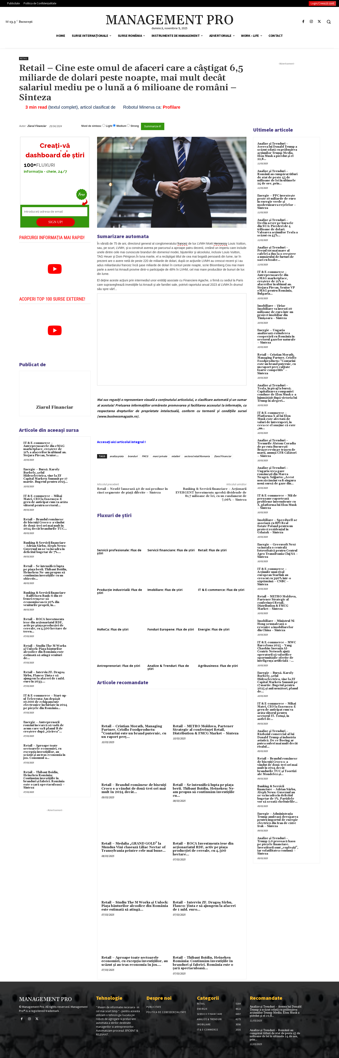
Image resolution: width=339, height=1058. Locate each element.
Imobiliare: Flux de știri (164, 590)
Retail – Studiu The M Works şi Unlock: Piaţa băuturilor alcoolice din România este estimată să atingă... (134, 906)
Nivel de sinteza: (91, 125)
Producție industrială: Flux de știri (119, 591)
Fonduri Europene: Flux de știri (170, 629)
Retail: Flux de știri (212, 550)
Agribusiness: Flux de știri (218, 666)
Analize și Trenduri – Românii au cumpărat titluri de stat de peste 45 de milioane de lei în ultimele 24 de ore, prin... (277, 177)
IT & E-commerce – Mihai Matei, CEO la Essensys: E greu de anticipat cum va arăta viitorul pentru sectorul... (45, 500)
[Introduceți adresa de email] (54, 211)
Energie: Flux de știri (213, 629)
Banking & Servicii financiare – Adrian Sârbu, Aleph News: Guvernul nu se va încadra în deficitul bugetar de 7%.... (44, 547)
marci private (160, 456)
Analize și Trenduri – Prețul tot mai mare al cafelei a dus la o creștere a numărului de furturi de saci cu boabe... (276, 254)
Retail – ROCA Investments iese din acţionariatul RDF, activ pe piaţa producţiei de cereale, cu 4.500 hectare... (203, 849)
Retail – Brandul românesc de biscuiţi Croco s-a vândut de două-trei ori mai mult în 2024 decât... (133, 788)
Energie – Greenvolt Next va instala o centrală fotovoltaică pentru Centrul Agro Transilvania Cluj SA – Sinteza (277, 551)
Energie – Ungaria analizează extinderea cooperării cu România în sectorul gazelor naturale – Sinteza (276, 336)
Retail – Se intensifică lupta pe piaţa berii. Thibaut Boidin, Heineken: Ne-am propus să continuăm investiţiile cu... (204, 790)
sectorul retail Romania (197, 456)
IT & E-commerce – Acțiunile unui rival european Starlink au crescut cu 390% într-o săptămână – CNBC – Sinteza (274, 576)
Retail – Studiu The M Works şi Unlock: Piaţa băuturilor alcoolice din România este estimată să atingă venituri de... (44, 652)
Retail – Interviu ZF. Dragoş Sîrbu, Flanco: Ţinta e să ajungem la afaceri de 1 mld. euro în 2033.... (44, 677)
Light (109, 125)
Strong (135, 125)
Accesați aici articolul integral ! (121, 442)
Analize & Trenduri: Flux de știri (168, 667)
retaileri (175, 456)
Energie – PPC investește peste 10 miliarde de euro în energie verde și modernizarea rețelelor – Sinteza (276, 202)
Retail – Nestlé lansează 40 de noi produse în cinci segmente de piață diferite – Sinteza (132, 490)
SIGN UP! (55, 222)
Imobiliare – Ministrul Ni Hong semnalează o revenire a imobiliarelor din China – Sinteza (275, 625)
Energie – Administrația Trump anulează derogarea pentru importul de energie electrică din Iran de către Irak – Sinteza (277, 820)
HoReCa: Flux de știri (112, 629)
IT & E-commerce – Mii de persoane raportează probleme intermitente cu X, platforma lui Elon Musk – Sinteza (277, 502)
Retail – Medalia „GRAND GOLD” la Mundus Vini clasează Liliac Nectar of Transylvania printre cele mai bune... (133, 847)
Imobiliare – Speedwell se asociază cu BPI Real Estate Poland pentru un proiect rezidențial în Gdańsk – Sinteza (277, 526)
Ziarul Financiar (36, 126)
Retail (23, 58)
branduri (133, 456)
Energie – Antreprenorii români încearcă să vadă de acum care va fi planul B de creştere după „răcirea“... (43, 727)
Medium (121, 125)
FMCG (145, 456)
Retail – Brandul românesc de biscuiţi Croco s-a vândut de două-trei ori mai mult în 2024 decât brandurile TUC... (45, 524)
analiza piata (116, 456)
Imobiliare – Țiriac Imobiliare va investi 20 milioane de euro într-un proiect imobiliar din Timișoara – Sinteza (275, 312)
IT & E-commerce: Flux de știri (221, 590)
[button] (328, 21)
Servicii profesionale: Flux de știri (119, 551)
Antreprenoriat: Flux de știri (118, 666)
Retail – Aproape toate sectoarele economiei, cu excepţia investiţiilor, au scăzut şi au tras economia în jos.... (134, 961)
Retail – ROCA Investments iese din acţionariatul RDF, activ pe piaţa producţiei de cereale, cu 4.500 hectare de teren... (45, 625)
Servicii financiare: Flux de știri (171, 550)
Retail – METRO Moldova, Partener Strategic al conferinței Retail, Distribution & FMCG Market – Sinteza (205, 729)
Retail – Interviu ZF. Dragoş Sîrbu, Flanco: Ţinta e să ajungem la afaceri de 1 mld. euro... (204, 906)
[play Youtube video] (55, 269)
